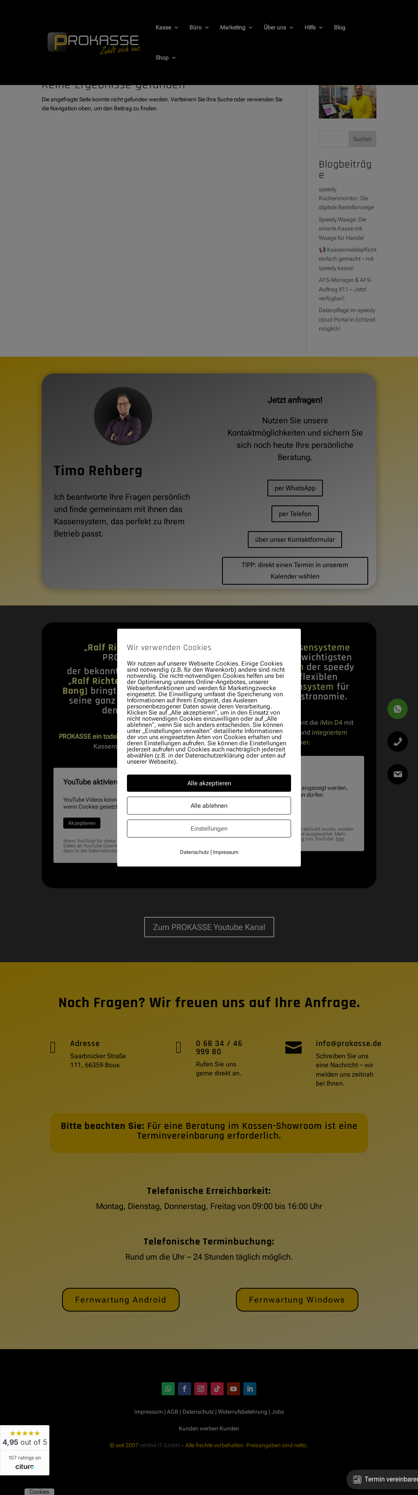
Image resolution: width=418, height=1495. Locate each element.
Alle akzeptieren (209, 783)
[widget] (24, 1450)
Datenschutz (194, 852)
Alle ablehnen (209, 805)
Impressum (225, 852)
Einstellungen (209, 828)
